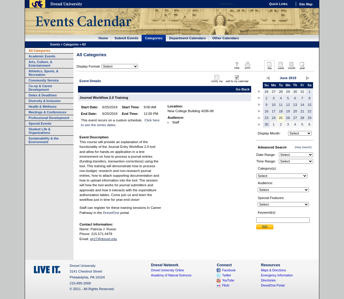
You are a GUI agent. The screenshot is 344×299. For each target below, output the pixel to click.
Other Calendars (225, 38)
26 (266, 91)
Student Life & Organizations (40, 130)
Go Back (243, 89)
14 (302, 105)
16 (266, 111)
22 (310, 111)
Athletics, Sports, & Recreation (43, 72)
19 (288, 111)
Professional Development (49, 118)
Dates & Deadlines (43, 95)
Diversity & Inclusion (45, 101)
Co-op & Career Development (40, 87)
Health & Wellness (43, 106)
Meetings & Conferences (47, 112)
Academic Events (42, 56)
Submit (264, 226)
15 (310, 105)
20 (295, 111)
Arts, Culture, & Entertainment (40, 63)
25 (281, 118)
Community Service (44, 80)
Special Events (40, 123)
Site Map (305, 4)
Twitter (226, 275)
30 (295, 91)
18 (281, 111)
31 (302, 91)
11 (281, 105)
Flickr (225, 285)
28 (281, 91)
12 (288, 105)
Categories (154, 38)
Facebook (229, 270)
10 (274, 105)
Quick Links (278, 4)
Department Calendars (187, 38)
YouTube (228, 280)
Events (55, 44)
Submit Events (126, 38)
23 (266, 118)
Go (259, 4)
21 (302, 111)
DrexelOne (111, 213)
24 (274, 118)
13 (295, 105)
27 (274, 91)
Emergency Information (277, 275)
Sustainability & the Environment (44, 140)
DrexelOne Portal (272, 285)
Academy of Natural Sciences (171, 275)
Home (103, 38)
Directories (268, 280)
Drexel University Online (167, 270)
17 (274, 111)
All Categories (39, 50)
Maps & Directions (273, 270)
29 (288, 91)
